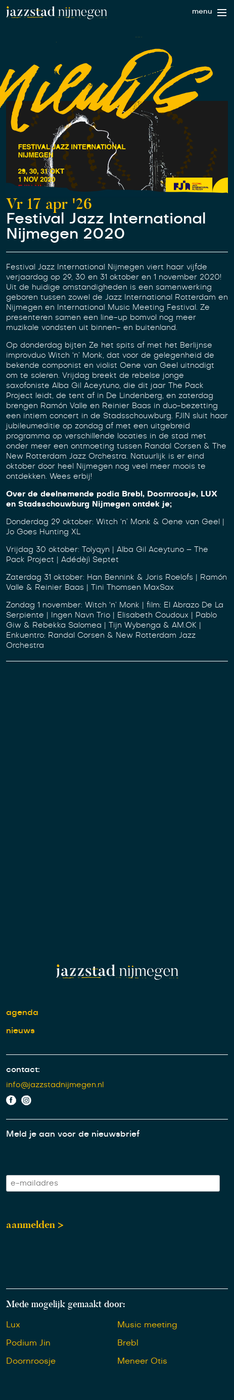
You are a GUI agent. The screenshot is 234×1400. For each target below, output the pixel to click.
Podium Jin (28, 1343)
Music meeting (147, 1325)
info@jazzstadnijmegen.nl (55, 1085)
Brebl (127, 1343)
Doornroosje (31, 1361)
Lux (13, 1325)
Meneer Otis (142, 1361)
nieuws (20, 1031)
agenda (22, 1013)
